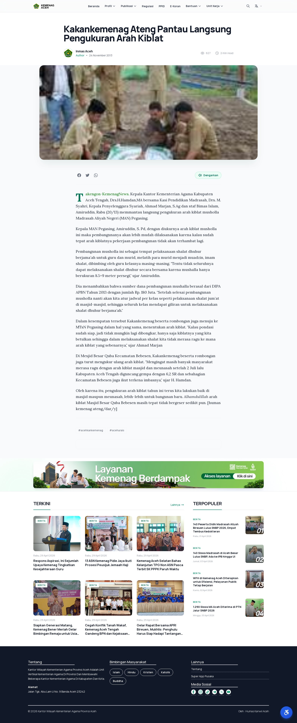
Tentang (196, 669)
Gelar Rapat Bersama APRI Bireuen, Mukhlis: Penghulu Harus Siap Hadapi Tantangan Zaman (159, 631)
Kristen (148, 672)
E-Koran (175, 6)
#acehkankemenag (90, 430)
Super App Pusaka (202, 676)
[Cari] (248, 6)
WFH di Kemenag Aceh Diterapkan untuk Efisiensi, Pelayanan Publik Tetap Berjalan (215, 581)
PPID (162, 6)
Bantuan (193, 6)
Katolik (165, 672)
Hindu (131, 672)
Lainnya (177, 505)
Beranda (93, 6)
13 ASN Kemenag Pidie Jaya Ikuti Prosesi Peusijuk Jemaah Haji (108, 563)
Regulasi (147, 6)
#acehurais (116, 430)
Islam (116, 672)
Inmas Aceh (84, 51)
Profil (110, 6)
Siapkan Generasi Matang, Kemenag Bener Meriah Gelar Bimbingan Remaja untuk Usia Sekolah (55, 631)
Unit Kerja (214, 6)
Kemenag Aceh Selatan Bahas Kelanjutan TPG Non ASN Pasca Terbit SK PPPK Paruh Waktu (160, 565)
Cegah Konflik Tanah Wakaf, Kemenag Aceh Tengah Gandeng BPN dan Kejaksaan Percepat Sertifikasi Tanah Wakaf (106, 633)
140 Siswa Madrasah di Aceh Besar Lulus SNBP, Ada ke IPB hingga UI (215, 554)
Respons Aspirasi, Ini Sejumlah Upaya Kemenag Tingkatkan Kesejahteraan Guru (55, 565)
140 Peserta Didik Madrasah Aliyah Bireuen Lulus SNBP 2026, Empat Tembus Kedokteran (215, 527)
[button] (286, 712)
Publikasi (129, 6)
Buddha (118, 681)
